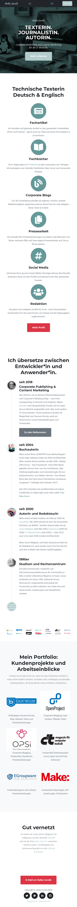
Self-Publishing (32, 164)
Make (26, 536)
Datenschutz (44, 901)
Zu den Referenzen (35, 432)
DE (30, 3)
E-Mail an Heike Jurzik (38, 880)
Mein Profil (38, 327)
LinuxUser (24, 521)
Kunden (23, 405)
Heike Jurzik (11, 3)
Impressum (32, 901)
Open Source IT (41, 841)
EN (51, 3)
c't (53, 532)
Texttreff (51, 837)
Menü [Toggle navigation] (67, 3)
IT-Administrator (33, 532)
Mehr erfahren (38, 56)
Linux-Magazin (26, 528)
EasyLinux (53, 528)
